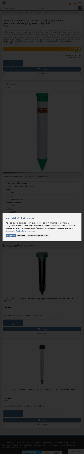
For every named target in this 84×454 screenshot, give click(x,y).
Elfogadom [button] (11, 236)
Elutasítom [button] (21, 236)
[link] (25, 231)
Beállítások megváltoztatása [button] (38, 236)
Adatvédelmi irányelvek (25, 231)
